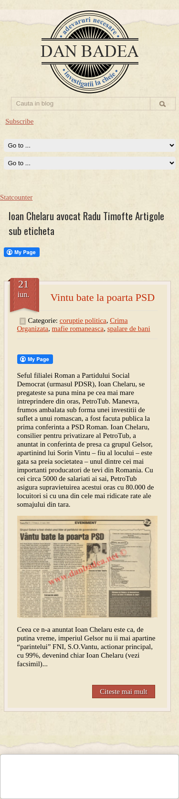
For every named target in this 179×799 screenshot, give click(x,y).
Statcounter (16, 197)
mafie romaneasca (78, 328)
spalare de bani (128, 328)
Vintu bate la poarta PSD (103, 297)
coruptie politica (83, 320)
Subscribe (19, 121)
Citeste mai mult (123, 691)
